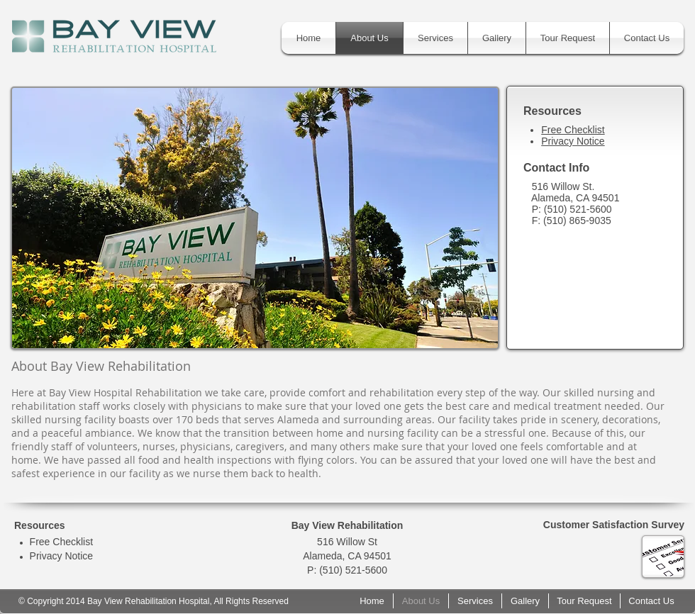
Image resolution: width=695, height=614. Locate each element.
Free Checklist (572, 129)
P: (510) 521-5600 (572, 209)
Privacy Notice (572, 141)
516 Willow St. (565, 186)
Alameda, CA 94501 (575, 197)
